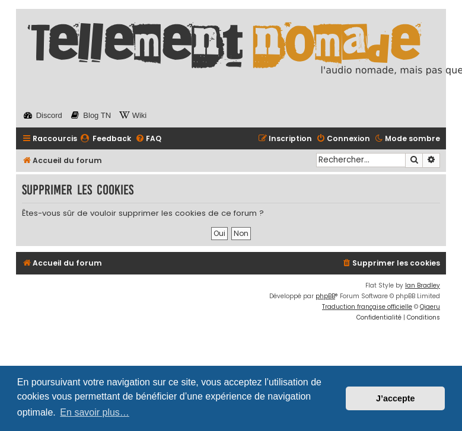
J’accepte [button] (395, 398)
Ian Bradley (422, 285)
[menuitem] (105, 139)
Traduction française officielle (367, 306)
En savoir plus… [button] (94, 412)
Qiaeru (430, 306)
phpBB (325, 296)
